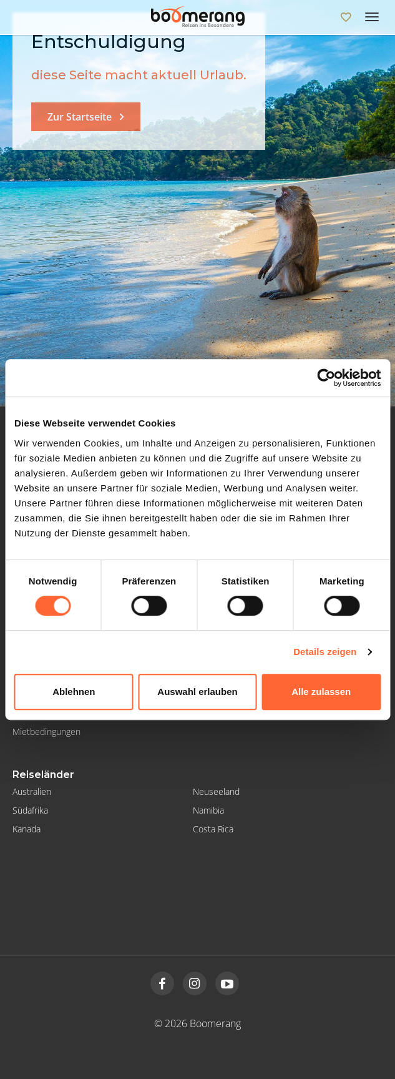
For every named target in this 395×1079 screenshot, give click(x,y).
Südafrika (30, 810)
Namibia (208, 810)
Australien (31, 791)
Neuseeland (216, 791)
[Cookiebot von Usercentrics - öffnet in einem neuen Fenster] (326, 377)
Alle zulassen (321, 691)
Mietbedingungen (46, 731)
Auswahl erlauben (197, 691)
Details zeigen (324, 651)
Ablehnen (73, 691)
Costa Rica (213, 829)
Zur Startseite (79, 117)
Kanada (26, 829)
